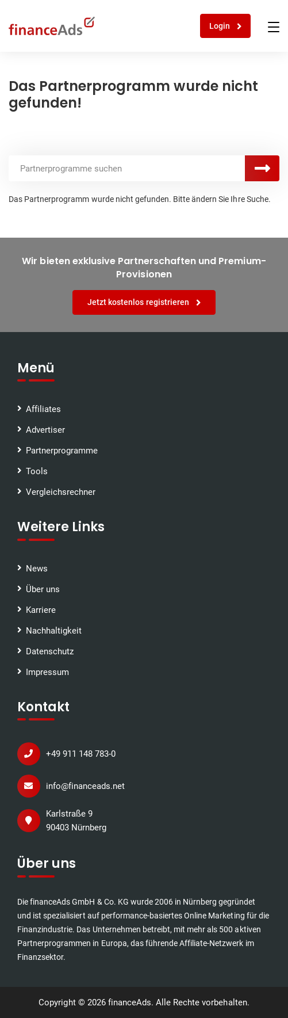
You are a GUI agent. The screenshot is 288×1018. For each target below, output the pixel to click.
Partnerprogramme (62, 450)
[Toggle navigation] (273, 27)
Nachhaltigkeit (54, 631)
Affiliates (43, 409)
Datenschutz (50, 651)
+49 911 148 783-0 (81, 754)
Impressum (47, 672)
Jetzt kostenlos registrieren (144, 302)
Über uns (43, 589)
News (37, 568)
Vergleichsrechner (60, 492)
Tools (37, 471)
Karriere (41, 610)
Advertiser (45, 430)
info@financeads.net (85, 786)
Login (225, 26)
